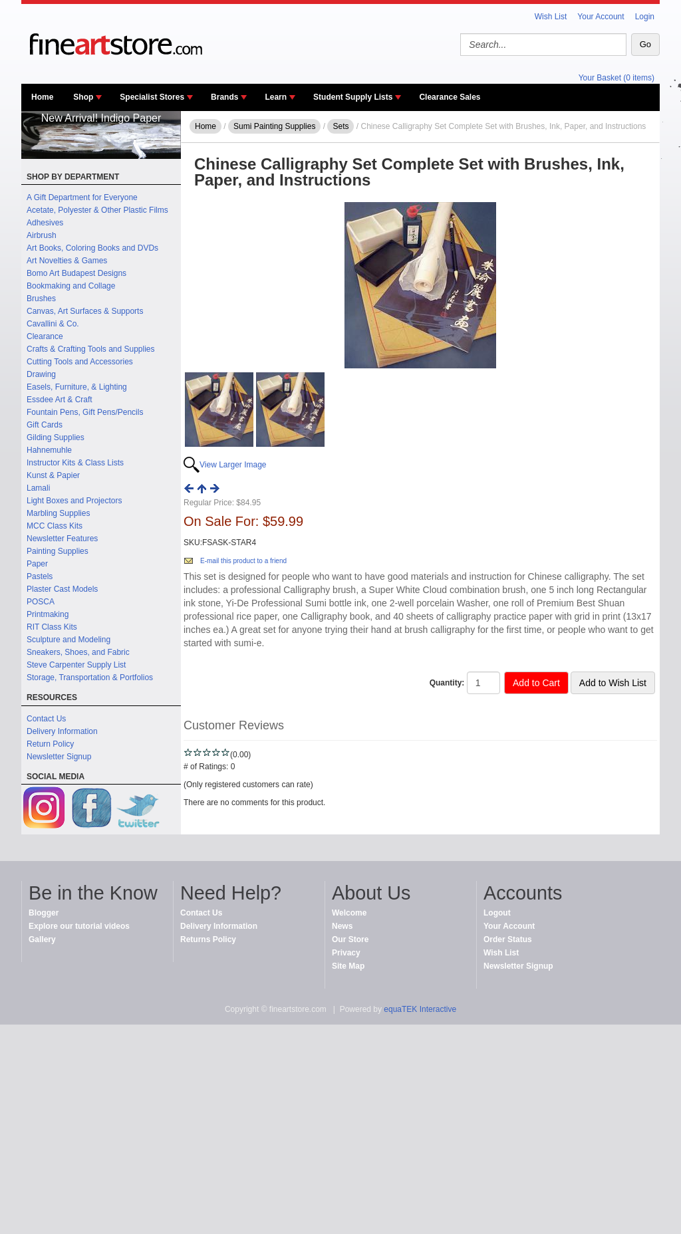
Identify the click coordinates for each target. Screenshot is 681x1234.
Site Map (348, 966)
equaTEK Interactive (420, 1009)
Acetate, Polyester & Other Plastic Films (97, 210)
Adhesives (45, 222)
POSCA (41, 601)
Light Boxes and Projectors (74, 500)
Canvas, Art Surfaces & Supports (85, 311)
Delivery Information (62, 731)
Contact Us (46, 718)
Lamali (38, 488)
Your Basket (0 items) (616, 77)
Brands (224, 97)
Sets (340, 126)
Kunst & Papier (53, 475)
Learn (276, 97)
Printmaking (47, 614)
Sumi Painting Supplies (274, 126)
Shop (83, 97)
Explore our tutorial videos (79, 926)
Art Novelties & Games (67, 260)
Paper (37, 563)
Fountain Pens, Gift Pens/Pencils (85, 412)
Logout (497, 913)
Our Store (350, 939)
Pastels (40, 576)
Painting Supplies (57, 551)
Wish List (551, 16)
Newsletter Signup (59, 756)
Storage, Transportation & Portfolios (90, 677)
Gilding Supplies (55, 437)
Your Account (600, 16)
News (342, 926)
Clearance (45, 336)
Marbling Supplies (58, 513)
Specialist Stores (152, 97)
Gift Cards (45, 425)
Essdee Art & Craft (59, 399)
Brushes (41, 298)
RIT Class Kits (52, 627)
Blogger (44, 913)
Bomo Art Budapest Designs (76, 273)
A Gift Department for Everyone (82, 197)
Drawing (41, 374)
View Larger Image (233, 464)
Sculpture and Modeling (68, 639)
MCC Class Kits (54, 526)
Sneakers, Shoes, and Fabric (78, 652)
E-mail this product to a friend (243, 560)
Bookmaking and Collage (71, 286)
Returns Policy (208, 939)
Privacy (346, 952)
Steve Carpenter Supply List (76, 665)
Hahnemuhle (49, 450)
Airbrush (42, 235)
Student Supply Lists (352, 97)
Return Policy (50, 744)
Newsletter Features (62, 538)
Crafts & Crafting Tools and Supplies (91, 349)
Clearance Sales (449, 97)
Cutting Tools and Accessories (80, 361)
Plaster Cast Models (62, 589)
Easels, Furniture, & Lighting (77, 387)
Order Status (507, 939)
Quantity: (447, 682)
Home (42, 97)
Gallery (42, 939)
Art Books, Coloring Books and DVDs (92, 248)
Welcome (349, 913)
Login (644, 16)
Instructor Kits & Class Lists (75, 462)
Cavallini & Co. (53, 323)
